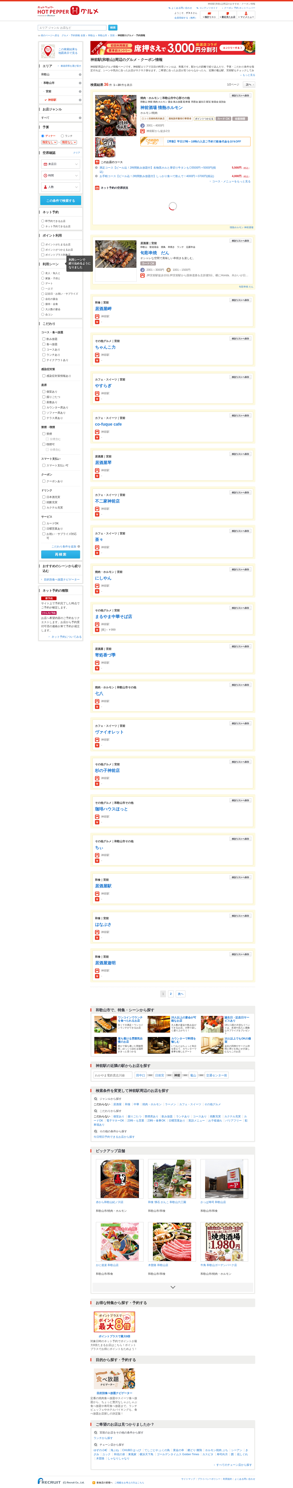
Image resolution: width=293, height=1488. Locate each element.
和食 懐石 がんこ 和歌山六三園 (167, 1202)
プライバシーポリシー (209, 1479)
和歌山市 (102, 35)
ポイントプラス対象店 (58, 254)
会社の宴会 (51, 299)
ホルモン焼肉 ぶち (216, 1450)
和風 (181, 66)
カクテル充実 (54, 507)
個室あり (51, 391)
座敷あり (51, 402)
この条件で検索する (60, 200)
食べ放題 (51, 344)
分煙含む (55, 439)
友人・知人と (52, 273)
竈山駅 (220, 70)
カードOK (52, 523)
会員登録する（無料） (185, 17)
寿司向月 (222, 1454)
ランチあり (53, 354)
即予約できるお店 (55, 221)
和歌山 (91, 35)
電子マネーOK (115, 1120)
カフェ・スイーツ (190, 1104)
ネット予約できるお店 (58, 226)
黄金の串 (178, 1450)
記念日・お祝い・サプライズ (61, 293)
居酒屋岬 (103, 308)
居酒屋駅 (103, 886)
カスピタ (207, 1454)
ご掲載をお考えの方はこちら (129, 1483)
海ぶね (115, 1450)
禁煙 (49, 433)
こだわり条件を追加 (64, 546)
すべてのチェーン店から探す (234, 1464)
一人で (49, 288)
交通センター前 (216, 1075)
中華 (136, 1104)
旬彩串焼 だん (154, 253)
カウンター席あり (57, 407)
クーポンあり (54, 481)
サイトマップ (188, 1479)
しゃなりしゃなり (119, 1458)
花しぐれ (242, 1454)
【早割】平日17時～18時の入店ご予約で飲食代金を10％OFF (203, 141)
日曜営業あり (54, 528)
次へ (180, 994)
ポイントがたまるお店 (58, 244)
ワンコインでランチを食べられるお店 (130, 1019)
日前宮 (159, 1075)
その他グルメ (212, 1104)
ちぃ (99, 847)
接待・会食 (51, 304)
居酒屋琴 (103, 462)
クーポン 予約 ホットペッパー (239, 8)
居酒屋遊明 (105, 963)
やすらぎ (103, 385)
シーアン (236, 1450)
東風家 (132, 1454)
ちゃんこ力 (105, 347)
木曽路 (100, 1458)
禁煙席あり (151, 1116)
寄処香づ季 (105, 655)
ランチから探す (103, 1438)
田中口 (140, 1075)
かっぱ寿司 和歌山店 (213, 1202)
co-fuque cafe (108, 424)
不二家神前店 (107, 501)
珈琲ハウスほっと (111, 809)
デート (49, 283)
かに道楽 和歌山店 (107, 1265)
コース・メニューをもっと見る (231, 181)
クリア (76, 153)
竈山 (193, 1075)
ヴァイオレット (109, 732)
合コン (49, 314)
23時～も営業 (135, 1120)
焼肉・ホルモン (152, 1104)
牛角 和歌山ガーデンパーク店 (219, 1265)
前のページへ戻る (50, 35)
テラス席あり (54, 418)
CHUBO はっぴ (131, 1450)
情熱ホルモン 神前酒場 (241, 227)
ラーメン (170, 1104)
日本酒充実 (53, 497)
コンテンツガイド (208, 8)
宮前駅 (230, 70)
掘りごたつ (53, 397)
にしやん (103, 578)
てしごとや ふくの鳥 (157, 1450)
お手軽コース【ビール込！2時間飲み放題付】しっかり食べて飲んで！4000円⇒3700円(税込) (157, 176)
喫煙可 (50, 444)
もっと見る (249, 75)
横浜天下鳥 (146, 1454)
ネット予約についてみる (67, 636)
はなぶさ (103, 924)
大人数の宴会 (52, 309)
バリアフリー (233, 1120)
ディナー (50, 135)
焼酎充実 (51, 502)
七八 (99, 693)
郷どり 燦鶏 (194, 1450)
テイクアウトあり (57, 360)
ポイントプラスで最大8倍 (114, 1336)
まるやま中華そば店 (113, 616)
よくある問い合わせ (181, 8)
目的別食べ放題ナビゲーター (62, 579)
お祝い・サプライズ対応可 (61, 536)
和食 (127, 1104)
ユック (106, 1454)
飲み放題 (51, 339)
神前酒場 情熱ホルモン (161, 107)
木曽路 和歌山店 (158, 1265)
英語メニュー (196, 1120)
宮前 (112, 35)
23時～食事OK (156, 1120)
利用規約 (227, 1479)
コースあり (53, 349)
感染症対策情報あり (58, 375)
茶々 (99, 539)
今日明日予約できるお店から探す (114, 1136)
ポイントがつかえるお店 (59, 249)
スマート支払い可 (57, 465)
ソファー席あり (56, 412)
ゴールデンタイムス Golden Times (178, 1454)
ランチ (69, 135)
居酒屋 (117, 1104)
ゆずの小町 (100, 1450)
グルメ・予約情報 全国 (73, 35)
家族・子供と (52, 278)
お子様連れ (215, 1120)
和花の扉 (119, 1454)
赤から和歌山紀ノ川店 (109, 1202)
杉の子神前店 (107, 770)
